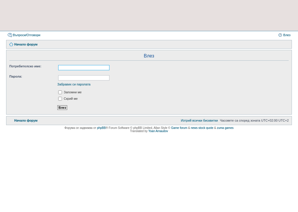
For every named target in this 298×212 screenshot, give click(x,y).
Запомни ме (69, 92)
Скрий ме (68, 98)
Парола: (15, 76)
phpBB (101, 127)
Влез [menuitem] (286, 35)
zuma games (225, 127)
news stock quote (202, 127)
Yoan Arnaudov (158, 131)
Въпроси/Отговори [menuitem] (26, 35)
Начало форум (26, 44)
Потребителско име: (25, 66)
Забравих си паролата (74, 84)
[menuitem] (199, 120)
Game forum (179, 127)
